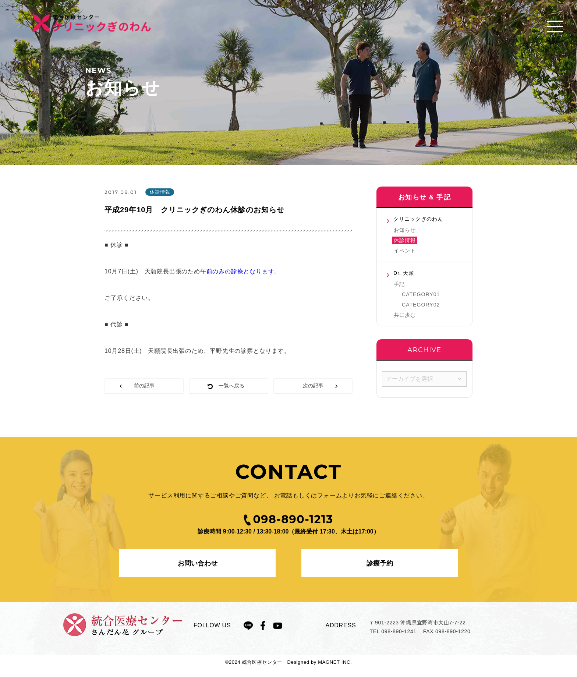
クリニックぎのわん (418, 219)
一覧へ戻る (231, 386)
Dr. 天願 (403, 273)
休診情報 (405, 240)
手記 (399, 284)
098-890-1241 (399, 631)
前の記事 (144, 386)
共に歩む (405, 315)
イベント (405, 251)
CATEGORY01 (421, 294)
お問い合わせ (197, 563)
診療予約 (380, 563)
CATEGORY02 (421, 305)
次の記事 (313, 386)
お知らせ (405, 230)
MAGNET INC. (335, 662)
